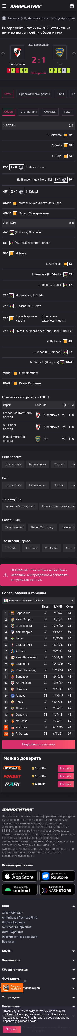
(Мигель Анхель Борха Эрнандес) (37, 331)
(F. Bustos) (21, 232)
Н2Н (61, 94)
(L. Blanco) (24, 179)
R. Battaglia (54, 341)
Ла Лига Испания (13, 922)
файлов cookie (26, 1021)
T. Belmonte (54, 135)
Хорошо (11, 1029)
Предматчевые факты (34, 94)
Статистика (28, 111)
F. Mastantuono (35, 167)
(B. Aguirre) (52, 362)
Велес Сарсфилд (42, 527)
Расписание (37, 464)
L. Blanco (38, 352)
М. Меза (21, 253)
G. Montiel (35, 232)
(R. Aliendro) (22, 306)
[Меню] (4, 6)
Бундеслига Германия (16, 927)
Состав (59, 464)
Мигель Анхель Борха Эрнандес (40, 203)
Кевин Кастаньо (30, 383)
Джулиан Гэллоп (39, 243)
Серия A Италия (12, 913)
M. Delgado (37, 362)
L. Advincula (53, 264)
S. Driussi (32, 191)
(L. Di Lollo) (55, 285)
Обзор (8, 111)
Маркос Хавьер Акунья (34, 213)
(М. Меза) (21, 243)
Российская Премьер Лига (20, 937)
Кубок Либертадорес (19, 506)
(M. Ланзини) (23, 295)
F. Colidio (38, 295)
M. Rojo (56, 156)
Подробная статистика (38, 744)
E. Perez (36, 306)
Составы (50, 111)
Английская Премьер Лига (19, 917)
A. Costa (56, 145)
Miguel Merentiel (41, 179)
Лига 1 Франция (12, 932)
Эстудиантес (14, 527)
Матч (7, 94)
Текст (68, 111)
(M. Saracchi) (53, 352)
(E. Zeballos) (54, 274)
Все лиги (8, 941)
